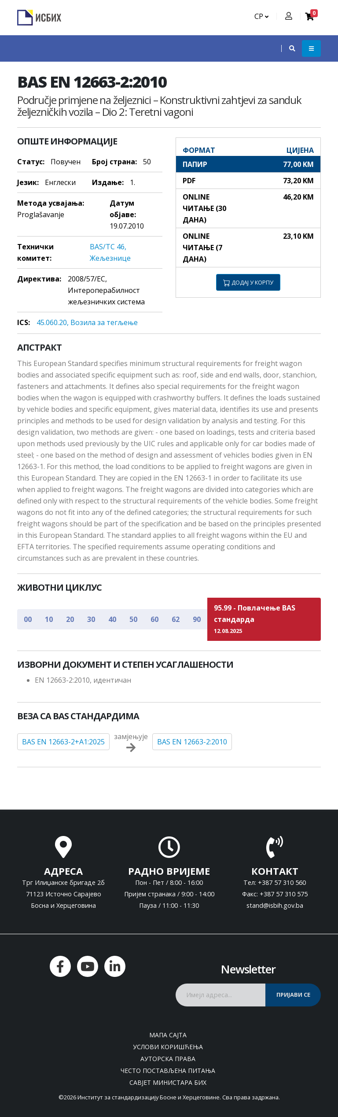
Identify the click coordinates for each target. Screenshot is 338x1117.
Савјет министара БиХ (167, 1082)
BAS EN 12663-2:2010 (192, 742)
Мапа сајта (168, 1035)
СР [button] (261, 16)
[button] (287, 48)
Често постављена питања (168, 1070)
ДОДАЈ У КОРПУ (248, 282)
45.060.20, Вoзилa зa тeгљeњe (87, 322)
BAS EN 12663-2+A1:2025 (63, 742)
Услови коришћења (168, 1047)
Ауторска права (167, 1058)
